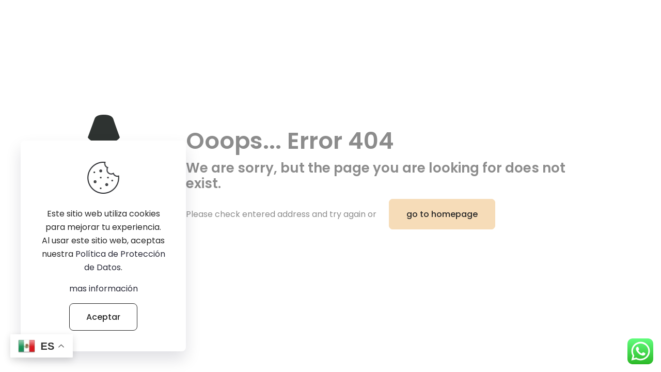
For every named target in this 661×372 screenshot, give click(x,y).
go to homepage (442, 214)
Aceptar (103, 317)
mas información (103, 289)
